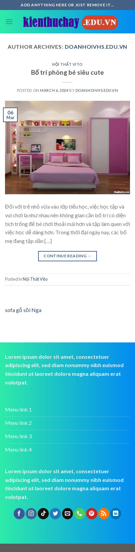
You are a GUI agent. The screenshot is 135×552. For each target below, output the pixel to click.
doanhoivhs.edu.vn (96, 46)
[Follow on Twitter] (55, 513)
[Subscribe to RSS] (103, 513)
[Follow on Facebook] (19, 513)
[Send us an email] (67, 513)
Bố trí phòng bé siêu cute (67, 72)
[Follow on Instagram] (31, 513)
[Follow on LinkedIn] (115, 513)
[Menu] (9, 21)
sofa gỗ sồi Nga (23, 310)
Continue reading (67, 256)
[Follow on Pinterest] (91, 513)
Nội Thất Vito (67, 64)
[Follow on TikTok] (43, 513)
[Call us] (79, 513)
